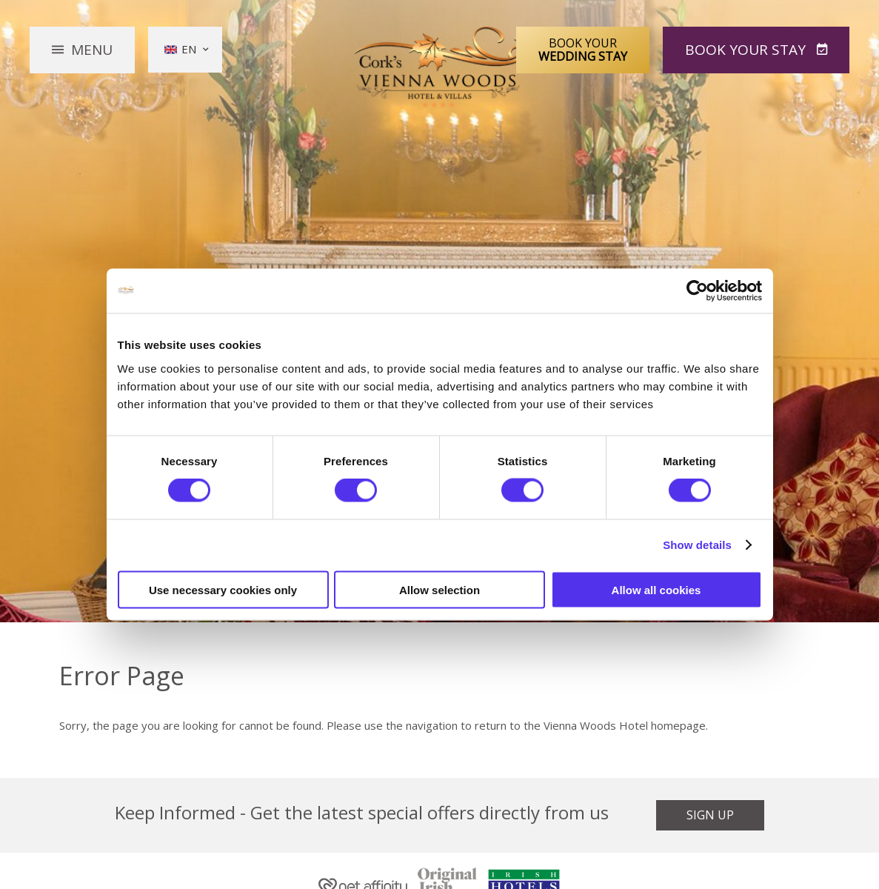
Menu (92, 49)
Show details (697, 545)
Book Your (582, 49)
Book (747, 49)
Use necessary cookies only (223, 589)
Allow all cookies (656, 589)
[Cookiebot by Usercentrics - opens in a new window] (697, 291)
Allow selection (439, 589)
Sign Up (710, 815)
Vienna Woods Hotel (439, 67)
